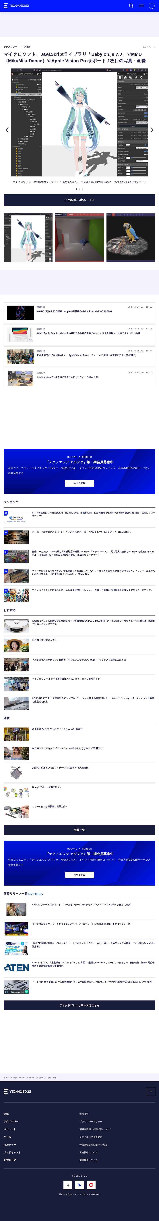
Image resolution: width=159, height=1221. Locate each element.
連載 (6, 1114)
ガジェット (10, 1129)
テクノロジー (11, 1121)
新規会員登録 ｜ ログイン (151, 5)
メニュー (141, 5)
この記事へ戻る (79, 200)
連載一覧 (79, 829)
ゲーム (7, 1137)
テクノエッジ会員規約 (91, 1137)
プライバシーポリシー (91, 1121)
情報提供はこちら (89, 1160)
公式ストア (10, 1160)
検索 (131, 5)
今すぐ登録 (79, 483)
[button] (7, 129)
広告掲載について (89, 1152)
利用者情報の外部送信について (95, 1129)
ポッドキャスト (12, 1152)
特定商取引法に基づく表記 (93, 1144)
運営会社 (84, 1114)
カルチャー (10, 1144)
